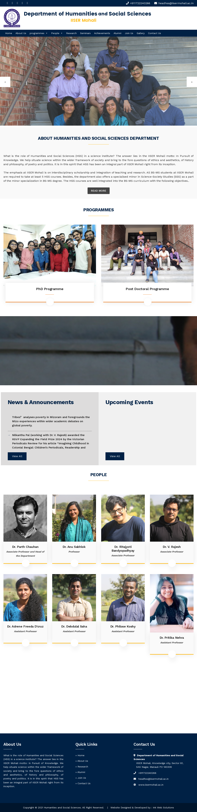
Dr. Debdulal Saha (74, 626)
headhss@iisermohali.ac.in (153, 778)
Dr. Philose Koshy (123, 626)
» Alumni (80, 772)
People (57, 33)
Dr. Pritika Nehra (172, 637)
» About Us (81, 760)
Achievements (102, 33)
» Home (79, 755)
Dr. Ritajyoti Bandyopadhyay (123, 548)
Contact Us (154, 33)
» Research (81, 766)
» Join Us (80, 777)
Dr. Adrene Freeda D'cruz (25, 626)
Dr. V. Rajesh (172, 547)
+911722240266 (140, 3)
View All (17, 456)
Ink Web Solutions (163, 807)
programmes (39, 33)
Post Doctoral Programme (147, 289)
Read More (98, 190)
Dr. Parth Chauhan (25, 547)
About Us (21, 33)
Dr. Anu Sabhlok (74, 547)
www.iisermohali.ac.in (150, 784)
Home (8, 33)
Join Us (129, 33)
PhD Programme (49, 289)
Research (71, 33)
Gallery (141, 33)
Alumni (117, 33)
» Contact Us (82, 783)
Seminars (85, 33)
